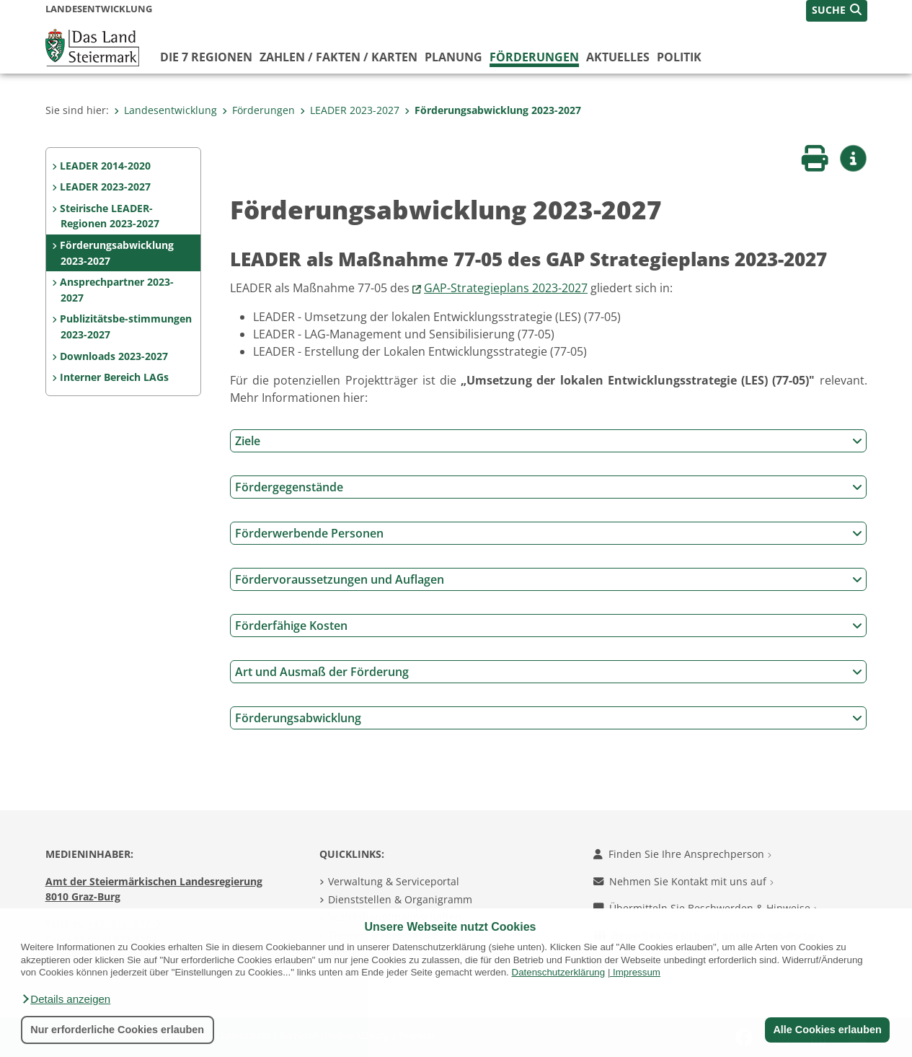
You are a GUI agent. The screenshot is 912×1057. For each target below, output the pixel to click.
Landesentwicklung (165, 110)
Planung (453, 57)
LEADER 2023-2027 (349, 110)
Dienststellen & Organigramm (400, 899)
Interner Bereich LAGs (114, 377)
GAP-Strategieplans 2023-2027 (506, 288)
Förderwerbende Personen (548, 533)
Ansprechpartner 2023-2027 (117, 289)
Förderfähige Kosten (548, 625)
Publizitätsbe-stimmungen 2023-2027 (126, 326)
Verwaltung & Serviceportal (393, 881)
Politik (679, 57)
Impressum (636, 972)
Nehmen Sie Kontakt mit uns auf (683, 881)
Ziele (548, 441)
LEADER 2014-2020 (105, 165)
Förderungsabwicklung (548, 718)
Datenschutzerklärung (559, 972)
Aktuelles (618, 57)
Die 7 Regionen (206, 57)
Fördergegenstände (548, 487)
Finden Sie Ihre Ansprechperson (682, 854)
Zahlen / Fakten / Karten (338, 57)
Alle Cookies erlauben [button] (827, 1029)
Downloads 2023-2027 (114, 356)
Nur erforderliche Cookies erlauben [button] (117, 1029)
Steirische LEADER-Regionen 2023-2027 (109, 216)
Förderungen (534, 57)
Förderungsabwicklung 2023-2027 (492, 110)
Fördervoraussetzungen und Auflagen (548, 579)
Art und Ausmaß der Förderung (548, 672)
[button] (65, 999)
